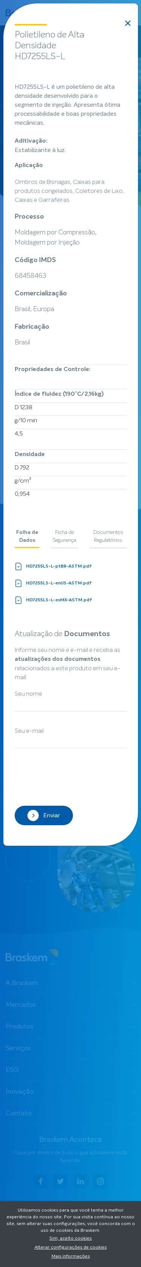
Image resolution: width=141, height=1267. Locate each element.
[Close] (127, 23)
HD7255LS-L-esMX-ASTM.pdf (53, 600)
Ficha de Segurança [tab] (64, 536)
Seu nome (28, 694)
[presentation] (72, 778)
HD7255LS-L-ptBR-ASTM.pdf (53, 566)
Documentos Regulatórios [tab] (108, 536)
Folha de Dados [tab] (27, 536)
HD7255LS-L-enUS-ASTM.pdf (53, 583)
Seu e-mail (29, 731)
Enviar (43, 815)
